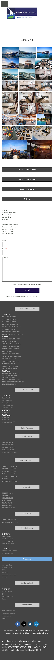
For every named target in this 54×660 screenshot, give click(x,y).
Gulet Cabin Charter (27, 309)
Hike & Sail (27, 514)
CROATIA (5, 471)
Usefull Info (27, 559)
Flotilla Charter (27, 528)
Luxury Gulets (7, 403)
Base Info (27, 487)
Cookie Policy (27, 641)
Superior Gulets (7, 405)
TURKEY (5, 466)
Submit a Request (27, 189)
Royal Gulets (6, 398)
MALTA (4, 476)
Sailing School (27, 583)
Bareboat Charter (27, 460)
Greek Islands (27, 436)
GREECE (5, 469)
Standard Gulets (7, 408)
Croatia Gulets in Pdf (27, 169)
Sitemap (37, 641)
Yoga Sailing (27, 605)
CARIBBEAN (6, 481)
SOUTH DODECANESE (10, 361)
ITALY (4, 474)
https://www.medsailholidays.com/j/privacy (27, 284)
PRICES (14, 466)
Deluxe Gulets (7, 400)
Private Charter (27, 390)
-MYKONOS (11, 356)
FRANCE (5, 479)
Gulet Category (27, 428)
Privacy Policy (14, 641)
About (4, 641)
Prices (27, 199)
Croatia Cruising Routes (27, 179)
